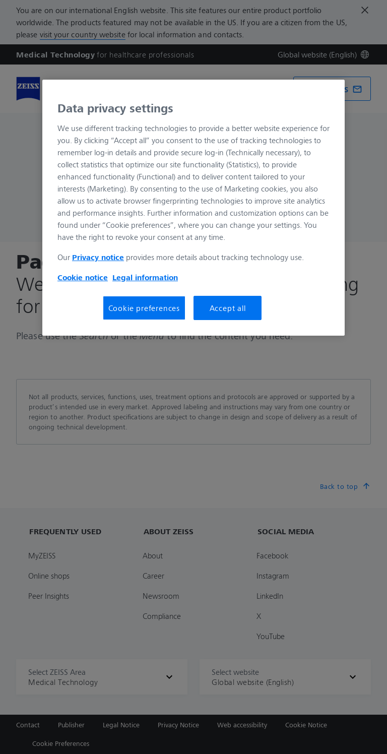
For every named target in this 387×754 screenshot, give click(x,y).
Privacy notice (98, 257)
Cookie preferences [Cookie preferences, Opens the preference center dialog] (144, 307)
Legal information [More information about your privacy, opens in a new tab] (145, 277)
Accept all (228, 307)
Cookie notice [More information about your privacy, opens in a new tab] (82, 277)
